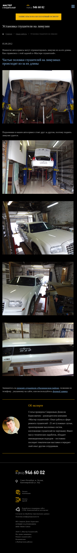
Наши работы (21, 34)
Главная (9, 34)
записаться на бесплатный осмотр (38, 17)
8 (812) (35, 7)
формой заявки (60, 391)
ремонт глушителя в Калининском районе (38, 388)
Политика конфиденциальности (27, 517)
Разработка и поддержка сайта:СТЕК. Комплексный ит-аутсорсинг (35, 509)
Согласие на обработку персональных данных (32, 514)
